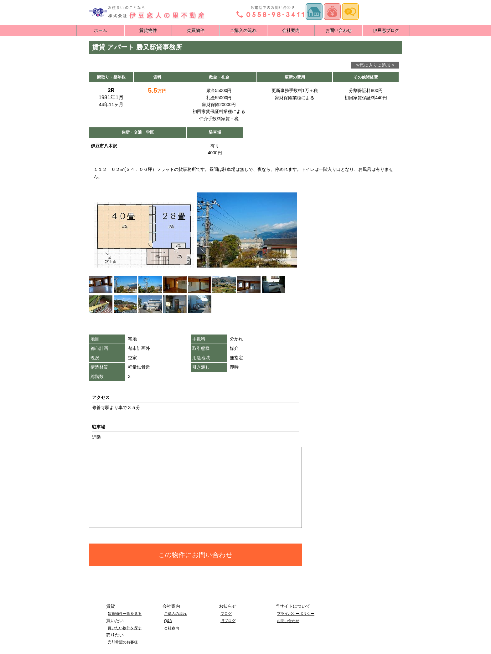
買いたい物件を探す (125, 628)
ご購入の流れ (243, 30)
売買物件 (195, 30)
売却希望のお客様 (123, 642)
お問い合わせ (338, 30)
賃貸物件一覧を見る (125, 613)
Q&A (168, 621)
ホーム (100, 30)
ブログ (226, 613)
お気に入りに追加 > (374, 65)
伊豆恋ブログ (386, 30)
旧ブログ (227, 621)
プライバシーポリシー (295, 613)
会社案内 (291, 30)
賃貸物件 (148, 30)
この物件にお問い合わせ (195, 554)
